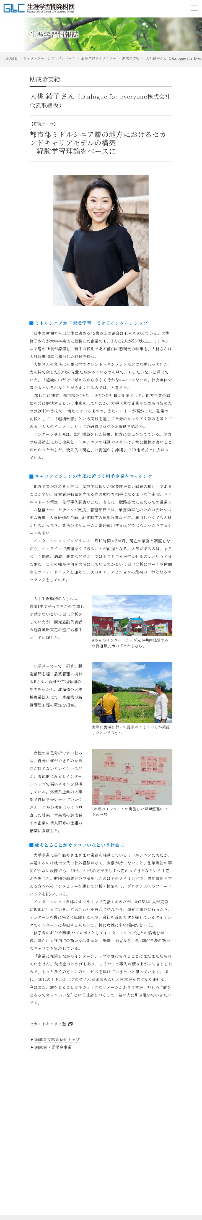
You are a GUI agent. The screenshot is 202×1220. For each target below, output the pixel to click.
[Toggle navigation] (194, 8)
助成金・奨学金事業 (51, 1047)
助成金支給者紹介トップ (55, 1039)
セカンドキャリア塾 (48, 1024)
